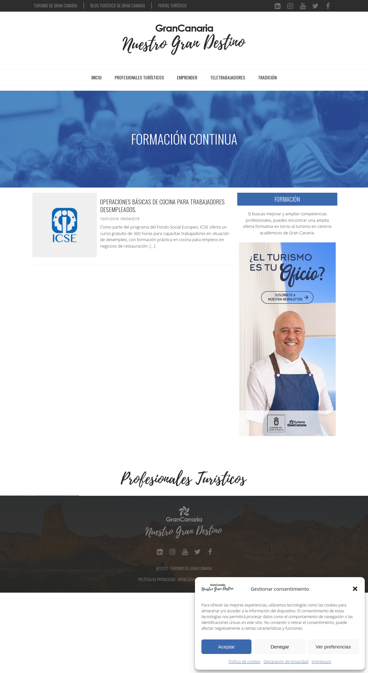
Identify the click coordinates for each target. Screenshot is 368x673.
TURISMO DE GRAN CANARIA (55, 5)
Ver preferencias (333, 646)
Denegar (280, 646)
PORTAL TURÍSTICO (172, 5)
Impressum (321, 661)
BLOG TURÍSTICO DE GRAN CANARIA (117, 5)
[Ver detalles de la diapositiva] (40, 535)
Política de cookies (245, 661)
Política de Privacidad (157, 659)
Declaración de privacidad (286, 661)
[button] (355, 589)
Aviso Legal (187, 659)
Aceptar (226, 646)
